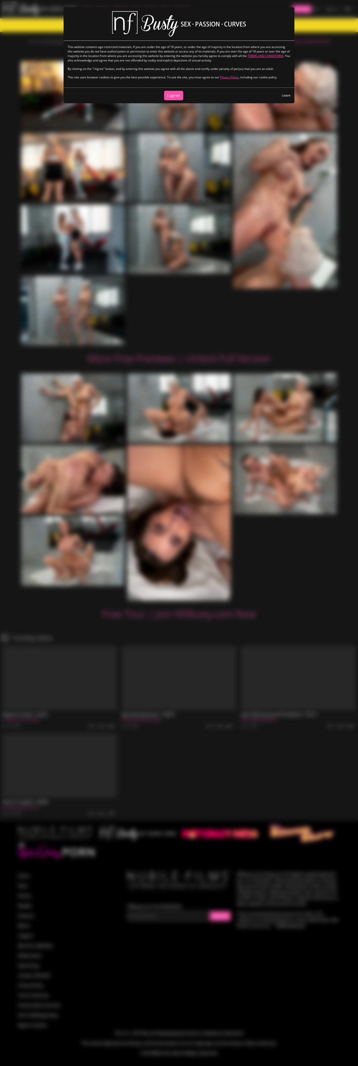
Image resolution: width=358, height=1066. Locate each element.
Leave (286, 95)
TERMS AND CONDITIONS (265, 56)
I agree (173, 95)
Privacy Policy (229, 77)
